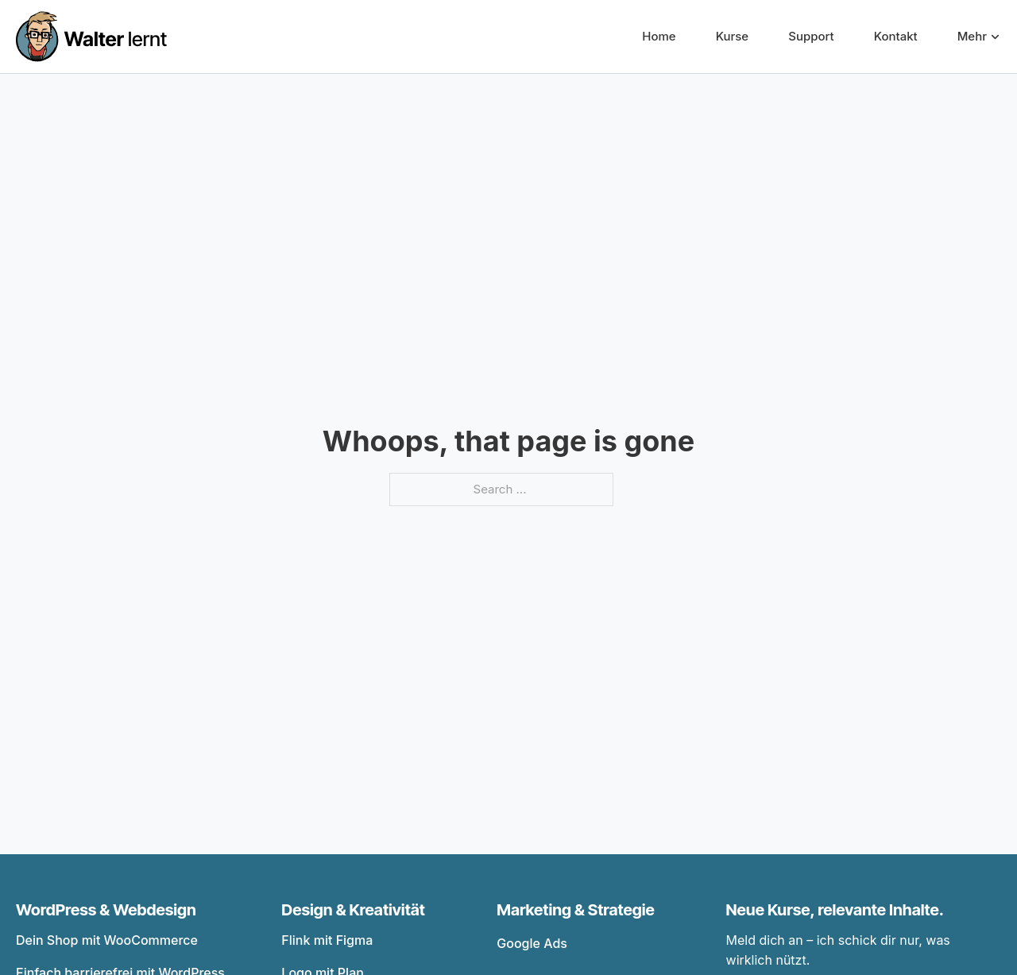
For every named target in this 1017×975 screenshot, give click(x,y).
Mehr (972, 36)
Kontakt (896, 36)
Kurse (732, 36)
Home (658, 36)
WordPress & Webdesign (106, 909)
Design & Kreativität (353, 909)
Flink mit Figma (327, 940)
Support (810, 36)
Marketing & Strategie (576, 909)
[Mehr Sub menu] (995, 37)
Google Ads (532, 943)
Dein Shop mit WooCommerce (107, 940)
